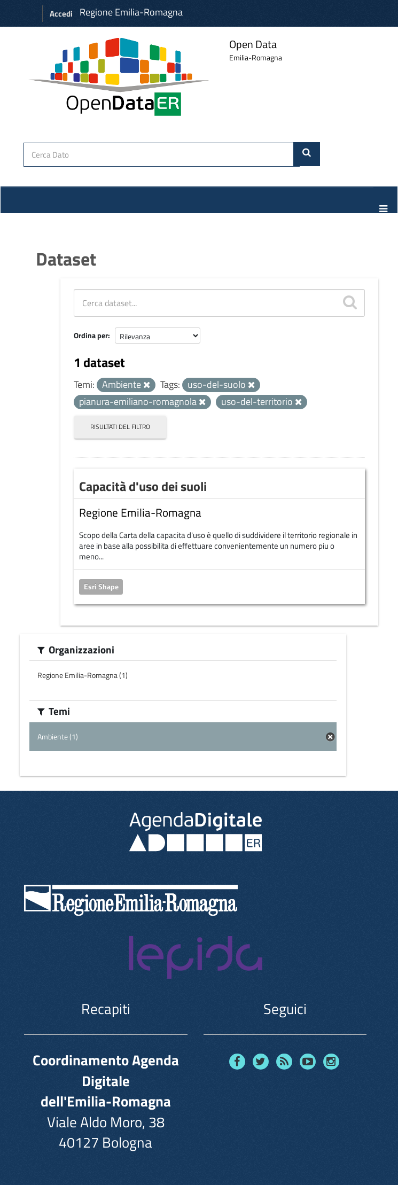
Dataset (66, 258)
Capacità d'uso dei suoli (143, 486)
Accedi (61, 13)
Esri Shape (101, 586)
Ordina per (91, 335)
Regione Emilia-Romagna (131, 12)
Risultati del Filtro (120, 427)
